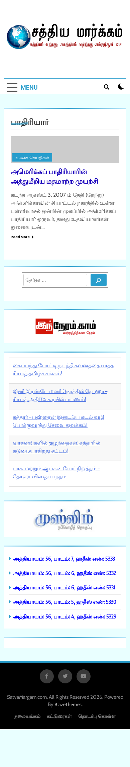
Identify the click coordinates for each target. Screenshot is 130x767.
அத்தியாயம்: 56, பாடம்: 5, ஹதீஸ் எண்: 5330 (64, 601)
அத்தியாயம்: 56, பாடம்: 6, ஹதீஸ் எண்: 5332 (64, 572)
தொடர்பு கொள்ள (97, 716)
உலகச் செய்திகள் (32, 158)
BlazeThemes (68, 704)
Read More (22, 236)
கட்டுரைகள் (59, 716)
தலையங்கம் (27, 716)
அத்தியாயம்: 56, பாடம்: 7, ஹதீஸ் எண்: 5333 (64, 558)
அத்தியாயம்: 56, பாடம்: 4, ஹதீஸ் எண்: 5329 (65, 616)
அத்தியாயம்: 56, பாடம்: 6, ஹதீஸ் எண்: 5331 (64, 587)
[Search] (99, 280)
